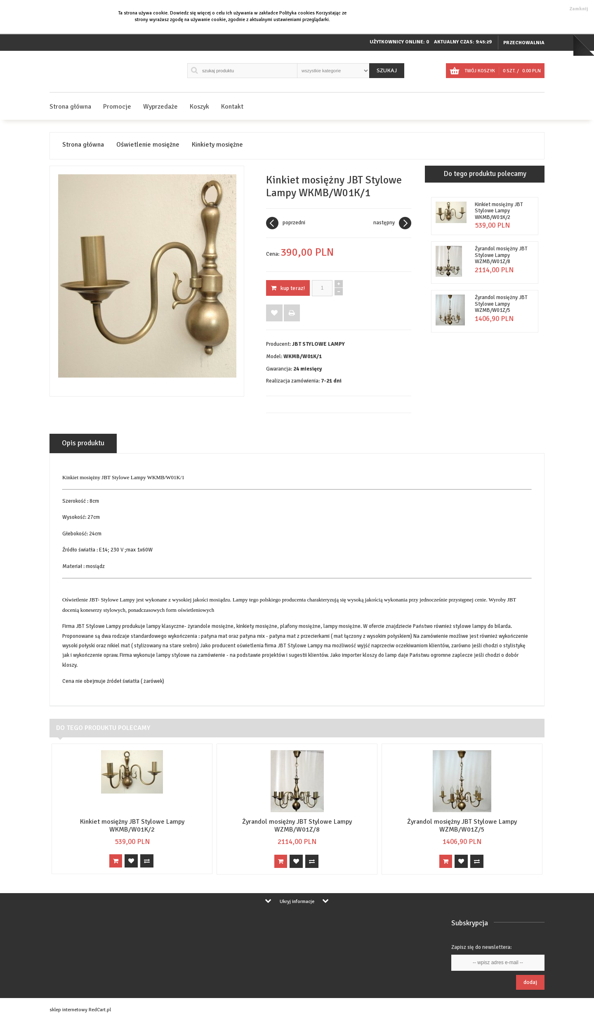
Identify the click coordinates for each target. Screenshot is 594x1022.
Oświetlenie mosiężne (147, 145)
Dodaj (530, 982)
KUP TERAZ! (288, 288)
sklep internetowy (68, 1010)
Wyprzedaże (160, 106)
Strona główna (70, 106)
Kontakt (232, 106)
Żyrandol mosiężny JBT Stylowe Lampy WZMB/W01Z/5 (501, 304)
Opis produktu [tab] (83, 443)
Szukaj (387, 70)
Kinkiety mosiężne (217, 145)
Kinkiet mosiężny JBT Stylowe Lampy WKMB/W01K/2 (499, 211)
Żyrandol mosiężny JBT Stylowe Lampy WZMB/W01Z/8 (501, 255)
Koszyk (199, 106)
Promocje (117, 106)
